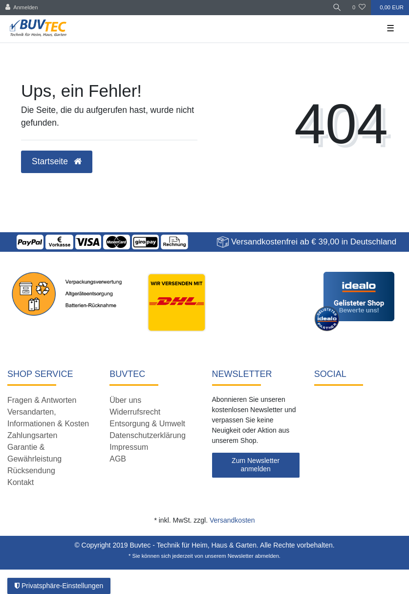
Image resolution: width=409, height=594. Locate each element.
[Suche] (337, 7)
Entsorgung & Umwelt (147, 423)
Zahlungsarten (32, 435)
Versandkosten (232, 520)
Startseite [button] (57, 161)
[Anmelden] (21, 7)
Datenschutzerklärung (147, 435)
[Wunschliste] (359, 7)
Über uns (125, 400)
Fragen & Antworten (41, 400)
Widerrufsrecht (134, 412)
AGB (117, 459)
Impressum (128, 447)
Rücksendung (31, 470)
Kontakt (20, 482)
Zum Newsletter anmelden (256, 465)
